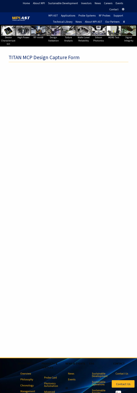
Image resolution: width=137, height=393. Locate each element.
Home (26, 3)
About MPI (39, 3)
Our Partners (112, 21)
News (98, 3)
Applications (68, 15)
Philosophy (26, 379)
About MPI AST (93, 21)
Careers (108, 3)
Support (118, 15)
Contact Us (123, 384)
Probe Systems (87, 15)
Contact (114, 9)
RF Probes (104, 15)
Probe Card (50, 377)
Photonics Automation (51, 384)
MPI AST (53, 15)
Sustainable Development (63, 3)
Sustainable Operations (98, 383)
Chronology (27, 385)
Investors (86, 3)
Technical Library (62, 21)
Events (119, 3)
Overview (25, 373)
